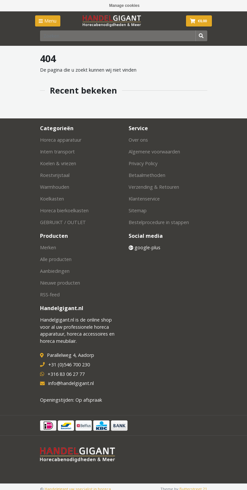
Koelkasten (52, 199)
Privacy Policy (143, 163)
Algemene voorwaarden (154, 152)
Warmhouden (54, 187)
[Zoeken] (118, 35)
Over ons (138, 140)
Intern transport (57, 152)
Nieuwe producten (60, 283)
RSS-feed (50, 294)
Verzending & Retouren (154, 187)
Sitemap (138, 210)
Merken (48, 247)
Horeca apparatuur (60, 140)
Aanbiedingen (55, 271)
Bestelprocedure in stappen (159, 222)
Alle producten (56, 259)
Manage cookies (124, 5)
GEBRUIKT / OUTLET (63, 222)
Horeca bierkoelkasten (64, 210)
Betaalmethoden (147, 175)
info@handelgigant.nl (71, 383)
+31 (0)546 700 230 (69, 364)
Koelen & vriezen (58, 163)
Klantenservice (144, 199)
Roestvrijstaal (55, 175)
